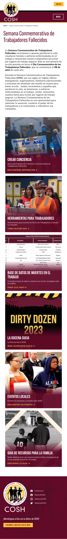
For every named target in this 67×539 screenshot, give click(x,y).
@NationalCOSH (40, 499)
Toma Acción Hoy (17, 229)
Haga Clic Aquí (16, 287)
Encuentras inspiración (21, 170)
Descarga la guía (18, 463)
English (58, 4)
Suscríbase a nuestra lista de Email (18, 525)
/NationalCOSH (39, 495)
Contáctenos (39, 491)
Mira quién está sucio (20, 346)
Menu (58, 16)
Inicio (5, 26)
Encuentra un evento (20, 405)
